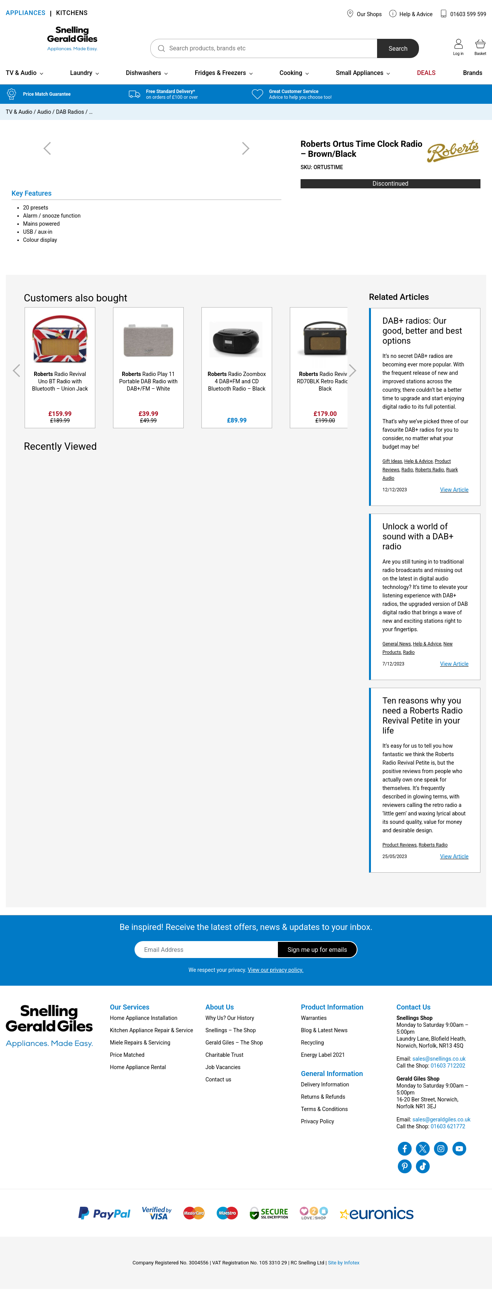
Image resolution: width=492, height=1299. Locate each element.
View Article (454, 500)
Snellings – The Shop (231, 1040)
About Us (220, 1017)
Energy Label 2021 (323, 1065)
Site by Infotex (343, 1273)
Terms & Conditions (324, 1119)
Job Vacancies (223, 1077)
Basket (480, 47)
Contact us (218, 1089)
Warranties (314, 1028)
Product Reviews (399, 855)
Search (385, 48)
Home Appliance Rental (138, 1077)
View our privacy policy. (276, 980)
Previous (15, 380)
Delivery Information (325, 1094)
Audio (44, 122)
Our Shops (364, 13)
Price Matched (127, 1065)
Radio (407, 479)
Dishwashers (143, 82)
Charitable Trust (225, 1065)
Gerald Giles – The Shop (234, 1053)
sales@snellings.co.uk (438, 1069)
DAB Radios (70, 122)
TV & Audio (21, 82)
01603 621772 (447, 1136)
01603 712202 (447, 1076)
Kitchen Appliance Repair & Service (151, 1040)
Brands (472, 82)
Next (354, 380)
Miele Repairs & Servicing (140, 1053)
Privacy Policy (317, 1131)
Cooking (290, 82)
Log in (458, 47)
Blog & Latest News (324, 1040)
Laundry (81, 82)
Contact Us (414, 1017)
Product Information (332, 1017)
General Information (332, 1083)
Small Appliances (360, 82)
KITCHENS (72, 14)
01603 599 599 (463, 13)
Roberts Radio (429, 479)
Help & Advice (411, 13)
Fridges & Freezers (220, 82)
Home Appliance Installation (143, 1028)
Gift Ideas (392, 471)
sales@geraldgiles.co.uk (441, 1129)
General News (396, 654)
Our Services (130, 1017)
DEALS (426, 82)
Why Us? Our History (230, 1028)
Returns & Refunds (323, 1107)
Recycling (312, 1053)
